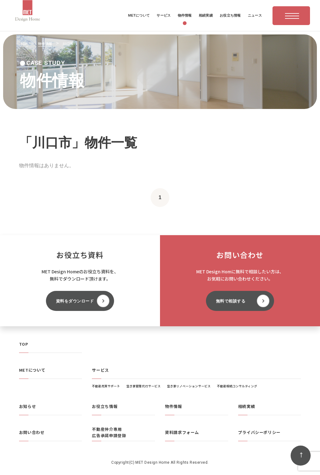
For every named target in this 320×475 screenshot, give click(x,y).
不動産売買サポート (106, 386)
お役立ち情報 (105, 406)
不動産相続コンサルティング (237, 386)
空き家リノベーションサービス (189, 386)
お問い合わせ (32, 432)
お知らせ (27, 406)
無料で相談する (231, 301)
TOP (23, 344)
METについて (32, 370)
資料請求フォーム (182, 432)
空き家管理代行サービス (143, 386)
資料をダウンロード (75, 301)
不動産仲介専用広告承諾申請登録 (109, 432)
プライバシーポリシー (259, 432)
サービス (100, 370)
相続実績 (246, 406)
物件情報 (173, 406)
